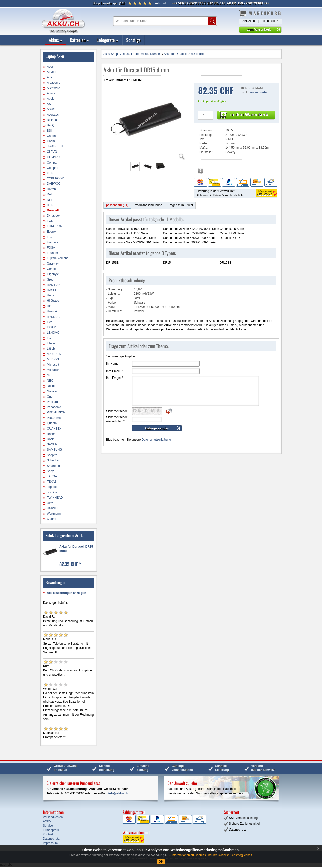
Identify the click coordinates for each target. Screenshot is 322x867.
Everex (51, 231)
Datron (51, 189)
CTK (50, 173)
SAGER (52, 444)
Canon (51, 136)
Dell (49, 194)
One (50, 396)
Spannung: (206, 130)
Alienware (53, 88)
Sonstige (133, 39)
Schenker (53, 460)
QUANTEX (54, 428)
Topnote (52, 487)
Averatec (53, 114)
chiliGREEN (55, 146)
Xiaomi (51, 519)
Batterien (79, 39)
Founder (52, 253)
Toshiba (52, 492)
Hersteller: (206, 152)
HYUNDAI (53, 317)
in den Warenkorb (249, 114)
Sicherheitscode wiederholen (117, 419)
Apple (51, 98)
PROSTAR (54, 418)
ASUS (51, 109)
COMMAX (53, 157)
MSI (49, 375)
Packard (52, 402)
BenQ (51, 125)
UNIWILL (53, 508)
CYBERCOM (55, 178)
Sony (50, 471)
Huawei (52, 311)
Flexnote (52, 242)
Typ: (202, 139)
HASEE (52, 290)
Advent (51, 72)
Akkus (55, 39)
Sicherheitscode (117, 411)
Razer (51, 434)
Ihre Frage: (114, 378)
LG (49, 338)
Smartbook (54, 466)
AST (50, 104)
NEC (50, 380)
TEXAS (52, 481)
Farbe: (203, 143)
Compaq (52, 168)
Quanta (52, 423)
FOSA (51, 247)
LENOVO (53, 332)
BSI (49, 130)
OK (161, 861)
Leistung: (205, 135)
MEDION (53, 359)
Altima (51, 93)
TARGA (52, 476)
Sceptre (52, 455)
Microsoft (53, 364)
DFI (49, 200)
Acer (50, 66)
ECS (50, 221)
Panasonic (54, 407)
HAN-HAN (54, 285)
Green (51, 279)
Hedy (50, 295)
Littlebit (51, 348)
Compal (52, 162)
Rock (50, 439)
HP (49, 306)
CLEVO (52, 152)
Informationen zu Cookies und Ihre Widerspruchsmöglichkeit (212, 855)
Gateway (53, 263)
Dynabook (53, 215)
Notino (51, 386)
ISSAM (51, 327)
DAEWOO (54, 183)
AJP (49, 77)
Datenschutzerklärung (156, 439)
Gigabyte (53, 274)
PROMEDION (56, 412)
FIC (49, 237)
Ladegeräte (107, 39)
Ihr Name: (112, 363)
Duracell (53, 210)
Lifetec (51, 343)
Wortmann (54, 513)
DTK (50, 205)
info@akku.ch (118, 793)
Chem (51, 141)
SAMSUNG (54, 449)
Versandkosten (258, 92)
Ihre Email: (114, 371)
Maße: (203, 147)
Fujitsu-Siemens (57, 258)
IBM (49, 322)
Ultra (50, 503)
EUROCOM (55, 226)
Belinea (52, 120)
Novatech (53, 391)
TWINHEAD (55, 497)
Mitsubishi (53, 370)
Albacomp (53, 82)
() (109, 3)
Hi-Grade (53, 301)
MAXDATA (54, 354)
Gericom (52, 269)
